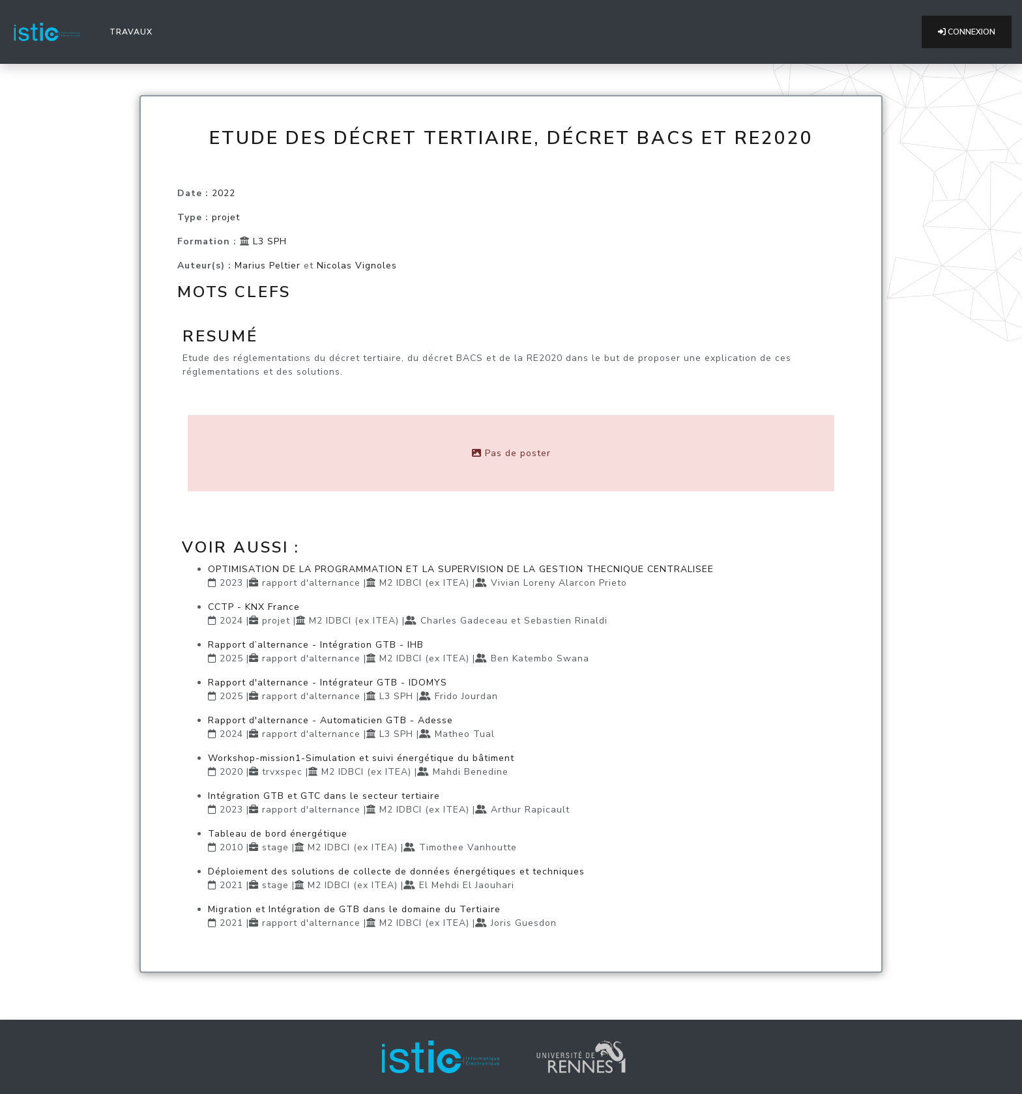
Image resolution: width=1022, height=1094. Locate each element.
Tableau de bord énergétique (277, 834)
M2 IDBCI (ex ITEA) (424, 583)
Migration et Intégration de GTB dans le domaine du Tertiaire (354, 909)
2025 (231, 658)
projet (226, 217)
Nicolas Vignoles (357, 265)
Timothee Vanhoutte (468, 847)
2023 (231, 583)
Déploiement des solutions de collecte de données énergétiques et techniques (396, 871)
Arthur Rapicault (530, 809)
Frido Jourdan (466, 696)
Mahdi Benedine (470, 772)
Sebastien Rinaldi (565, 620)
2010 (231, 847)
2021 (231, 885)
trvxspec (282, 772)
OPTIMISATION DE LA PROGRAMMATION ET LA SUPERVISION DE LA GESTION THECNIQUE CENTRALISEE (461, 569)
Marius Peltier (267, 265)
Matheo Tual (465, 734)
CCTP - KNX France (254, 607)
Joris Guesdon (524, 923)
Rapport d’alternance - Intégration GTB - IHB (316, 645)
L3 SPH (270, 241)
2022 (223, 193)
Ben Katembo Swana (540, 658)
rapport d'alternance (311, 583)
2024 (231, 620)
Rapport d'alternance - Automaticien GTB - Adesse (330, 720)
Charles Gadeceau (464, 620)
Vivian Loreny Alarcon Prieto (559, 583)
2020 (231, 772)
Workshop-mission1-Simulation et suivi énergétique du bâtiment (361, 758)
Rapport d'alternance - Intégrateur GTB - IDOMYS (327, 682)
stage (275, 847)
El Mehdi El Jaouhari (466, 885)
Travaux (134, 31)
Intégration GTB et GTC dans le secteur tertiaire (324, 796)
